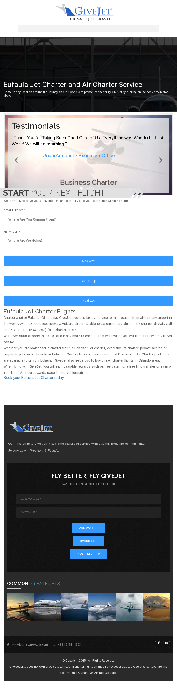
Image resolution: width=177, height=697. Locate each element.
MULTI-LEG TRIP (88, 553)
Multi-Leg (88, 300)
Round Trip (88, 281)
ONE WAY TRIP (88, 527)
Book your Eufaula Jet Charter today (34, 378)
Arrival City (12, 231)
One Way (88, 261)
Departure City (14, 210)
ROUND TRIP (88, 540)
